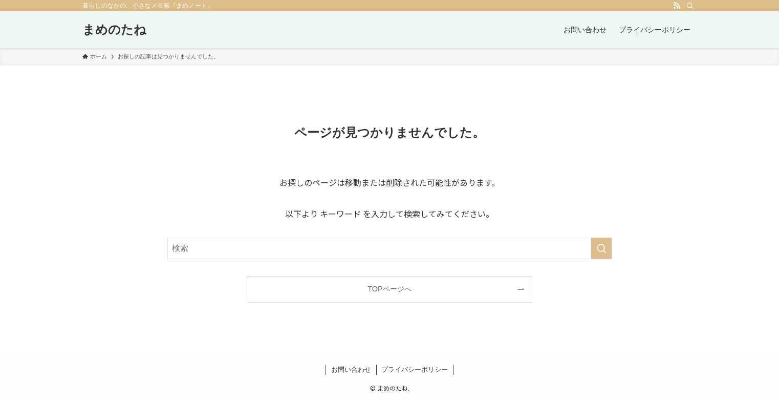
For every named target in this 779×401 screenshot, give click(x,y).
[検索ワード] (389, 248)
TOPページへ (389, 289)
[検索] (690, 5)
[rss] (676, 5)
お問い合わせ (351, 369)
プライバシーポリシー (414, 369)
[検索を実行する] (601, 248)
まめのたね (114, 30)
